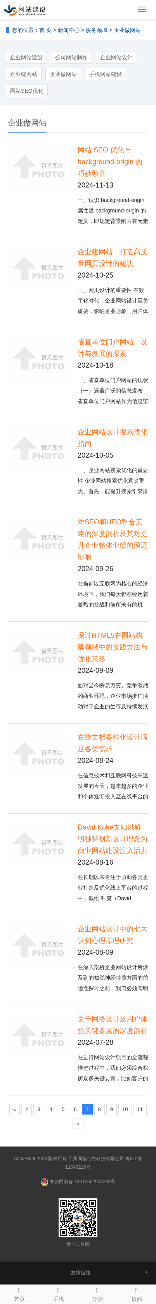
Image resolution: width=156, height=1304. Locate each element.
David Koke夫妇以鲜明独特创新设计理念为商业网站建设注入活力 (112, 839)
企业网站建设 (26, 57)
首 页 (45, 30)
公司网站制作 (71, 57)
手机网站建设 (105, 74)
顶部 (136, 1293)
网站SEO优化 (26, 91)
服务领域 (96, 30)
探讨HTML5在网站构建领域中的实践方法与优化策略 (112, 647)
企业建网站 (23, 74)
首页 (19, 1293)
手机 (58, 1293)
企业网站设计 (116, 57)
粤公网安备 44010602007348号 (82, 1181)
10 (125, 1109)
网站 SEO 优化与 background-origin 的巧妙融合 (110, 161)
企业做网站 (127, 30)
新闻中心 (69, 30)
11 (140, 1109)
